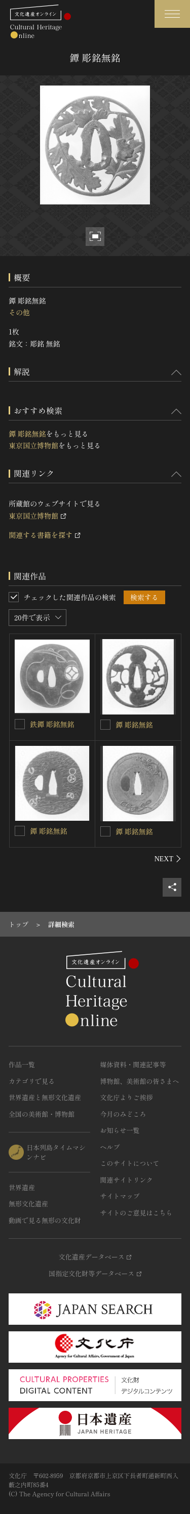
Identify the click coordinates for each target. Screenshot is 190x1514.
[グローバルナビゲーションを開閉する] (172, 14)
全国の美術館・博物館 (41, 1114)
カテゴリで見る (32, 1081)
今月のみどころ (123, 1114)
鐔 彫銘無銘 (27, 434)
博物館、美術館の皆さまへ (139, 1081)
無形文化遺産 (28, 1203)
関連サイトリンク (126, 1180)
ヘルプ (110, 1147)
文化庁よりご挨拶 (126, 1097)
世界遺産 (22, 1187)
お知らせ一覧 (120, 1130)
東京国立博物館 (33, 445)
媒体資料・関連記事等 (133, 1064)
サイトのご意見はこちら (136, 1212)
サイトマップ (120, 1196)
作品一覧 (22, 1064)
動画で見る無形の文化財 (45, 1220)
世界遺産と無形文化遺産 (45, 1097)
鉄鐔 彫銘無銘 (52, 724)
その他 (19, 312)
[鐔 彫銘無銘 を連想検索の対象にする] (20, 831)
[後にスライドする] (168, 858)
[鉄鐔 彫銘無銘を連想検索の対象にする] (20, 724)
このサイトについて (130, 1163)
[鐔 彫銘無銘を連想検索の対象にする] (105, 725)
